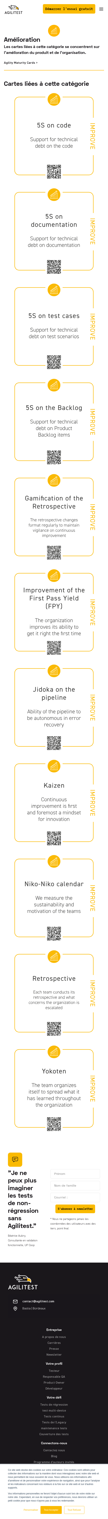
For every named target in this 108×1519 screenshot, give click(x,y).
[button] (101, 9)
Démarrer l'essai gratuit (69, 9)
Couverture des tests (54, 1434)
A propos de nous (54, 1337)
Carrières (54, 1343)
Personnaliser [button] (31, 1510)
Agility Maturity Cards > (21, 63)
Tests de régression (54, 1404)
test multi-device (54, 1410)
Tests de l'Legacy (54, 1422)
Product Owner (54, 1382)
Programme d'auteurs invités (54, 1462)
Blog (54, 1456)
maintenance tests (54, 1428)
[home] (13, 8)
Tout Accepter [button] (51, 1510)
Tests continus (54, 1416)
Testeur (54, 1371)
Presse (54, 1349)
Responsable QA (54, 1376)
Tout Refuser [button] (74, 1510)
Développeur (54, 1388)
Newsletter (54, 1354)
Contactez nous (54, 1450)
